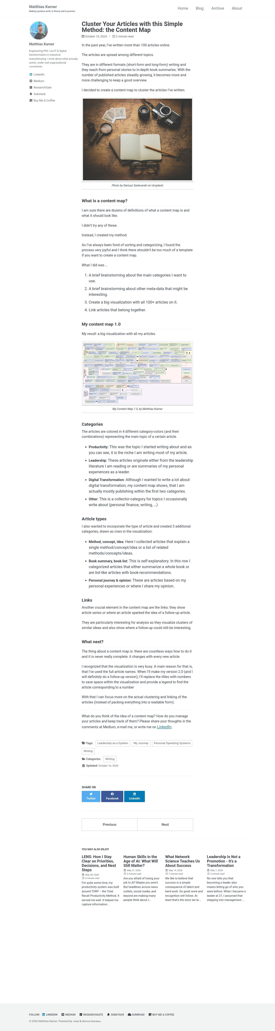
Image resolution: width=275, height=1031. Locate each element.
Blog (200, 8)
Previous (109, 896)
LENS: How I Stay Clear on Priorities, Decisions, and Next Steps (99, 937)
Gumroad (144, 1014)
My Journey (141, 818)
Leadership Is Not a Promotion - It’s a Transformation (223, 934)
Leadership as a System (113, 818)
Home (183, 8)
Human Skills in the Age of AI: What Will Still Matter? (140, 934)
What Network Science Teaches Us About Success (182, 934)
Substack (122, 1014)
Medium (71, 1014)
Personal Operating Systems (172, 818)
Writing (88, 826)
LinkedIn (89, 801)
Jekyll (76, 1021)
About (237, 8)
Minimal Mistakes (93, 1021)
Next (165, 896)
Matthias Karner (54, 9)
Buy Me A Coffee (171, 1014)
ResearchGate (96, 1014)
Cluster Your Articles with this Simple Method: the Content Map (132, 27)
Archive (217, 8)
